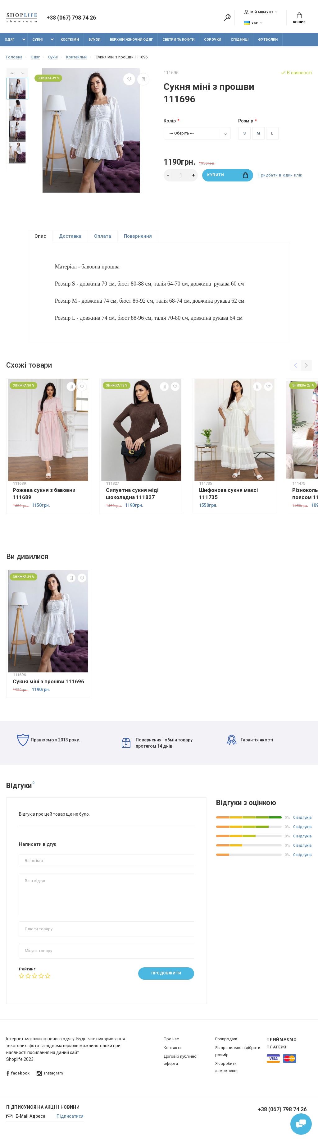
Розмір (245, 120)
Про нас (171, 1043)
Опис (40, 236)
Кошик (299, 19)
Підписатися (70, 1120)
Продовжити (166, 977)
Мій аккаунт (258, 12)
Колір (170, 120)
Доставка (70, 236)
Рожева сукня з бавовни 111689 (44, 497)
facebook (18, 1077)
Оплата (102, 236)
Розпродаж (226, 1043)
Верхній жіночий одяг (131, 40)
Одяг (9, 40)
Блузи (94, 40)
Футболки (268, 40)
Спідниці (239, 40)
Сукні (37, 40)
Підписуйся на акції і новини (43, 1111)
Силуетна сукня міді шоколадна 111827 (132, 497)
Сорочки (212, 40)
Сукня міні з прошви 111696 (48, 685)
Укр (251, 23)
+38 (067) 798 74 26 (71, 18)
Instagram (50, 1077)
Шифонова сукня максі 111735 (228, 497)
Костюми (70, 40)
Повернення (138, 236)
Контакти (173, 1051)
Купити (227, 175)
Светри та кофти (178, 40)
